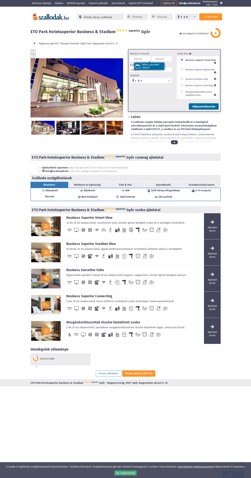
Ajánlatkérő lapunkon (55, 167)
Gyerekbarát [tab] (163, 184)
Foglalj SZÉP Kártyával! (141, 3)
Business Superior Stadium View (200, 69)
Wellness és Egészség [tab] (87, 184)
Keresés (210, 16)
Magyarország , (49, 43)
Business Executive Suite (197, 79)
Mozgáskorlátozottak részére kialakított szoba (103, 322)
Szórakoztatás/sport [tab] (201, 184)
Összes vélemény (109, 373)
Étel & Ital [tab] (125, 184)
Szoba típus (184, 54)
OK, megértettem (125, 473)
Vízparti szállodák (98, 3)
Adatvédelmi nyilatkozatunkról (196, 466)
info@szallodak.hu (189, 3)
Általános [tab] (49, 184)
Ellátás (133, 65)
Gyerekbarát (118, 3)
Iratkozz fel (168, 3)
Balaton (59, 3)
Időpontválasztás (203, 106)
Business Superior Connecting (199, 85)
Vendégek (134, 75)
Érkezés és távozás (139, 54)
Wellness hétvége (41, 3)
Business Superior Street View (201, 60)
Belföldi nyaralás (76, 3)
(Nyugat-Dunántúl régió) (73, 43)
